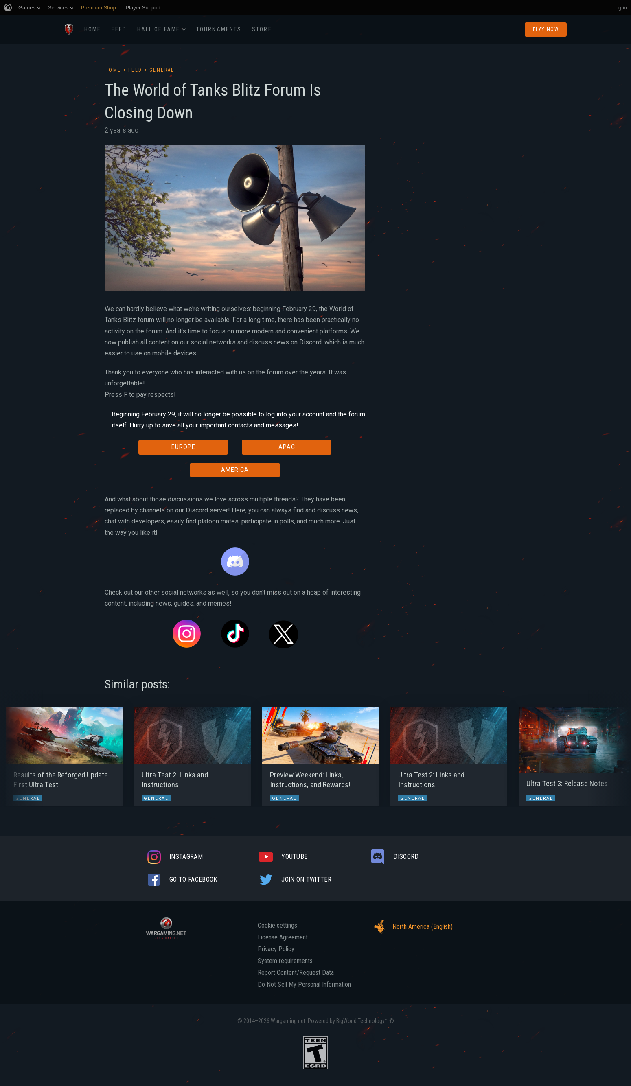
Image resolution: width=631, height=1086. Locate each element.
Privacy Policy (276, 949)
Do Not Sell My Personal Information (304, 984)
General (162, 70)
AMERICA (235, 469)
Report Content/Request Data (296, 973)
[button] (21, 752)
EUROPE (183, 447)
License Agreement (283, 937)
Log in (620, 7)
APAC (286, 447)
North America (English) (411, 927)
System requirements (285, 961)
